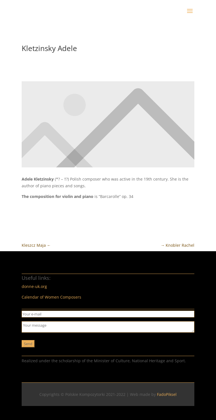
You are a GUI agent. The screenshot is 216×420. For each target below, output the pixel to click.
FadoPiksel (167, 394)
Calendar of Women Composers (51, 297)
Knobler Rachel (177, 245)
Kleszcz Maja (36, 245)
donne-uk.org (34, 286)
